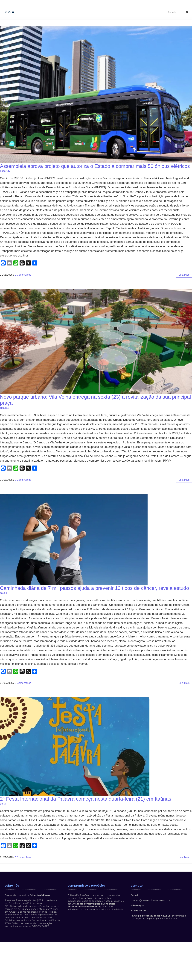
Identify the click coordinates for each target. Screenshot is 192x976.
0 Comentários (23, 286)
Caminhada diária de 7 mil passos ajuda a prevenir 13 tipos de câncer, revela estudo (94, 600)
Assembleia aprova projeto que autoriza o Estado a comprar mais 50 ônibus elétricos (95, 178)
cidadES (4, 420)
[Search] (174, 18)
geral (3, 815)
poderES (5, 183)
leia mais (184, 286)
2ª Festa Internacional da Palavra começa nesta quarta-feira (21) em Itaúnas (85, 811)
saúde (3, 605)
